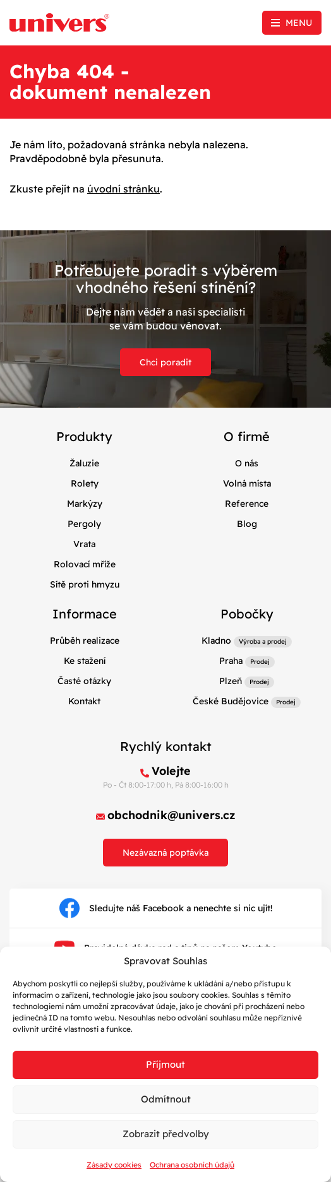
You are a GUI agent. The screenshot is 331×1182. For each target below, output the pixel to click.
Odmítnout (166, 1099)
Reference (246, 503)
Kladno (216, 640)
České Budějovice (230, 701)
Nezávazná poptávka (165, 852)
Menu (299, 22)
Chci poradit (165, 362)
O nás (246, 463)
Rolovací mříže (85, 564)
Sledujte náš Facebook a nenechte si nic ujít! (165, 908)
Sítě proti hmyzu (84, 584)
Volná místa (247, 483)
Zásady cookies (114, 1164)
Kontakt (84, 701)
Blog (247, 523)
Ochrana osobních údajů (192, 1164)
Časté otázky (84, 681)
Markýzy (84, 503)
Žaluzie (84, 463)
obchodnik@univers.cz (171, 815)
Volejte (171, 771)
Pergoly (84, 523)
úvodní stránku (123, 188)
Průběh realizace (84, 640)
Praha (231, 660)
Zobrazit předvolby (166, 1134)
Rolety (85, 483)
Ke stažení (84, 660)
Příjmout (165, 1064)
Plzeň (230, 681)
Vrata (84, 544)
